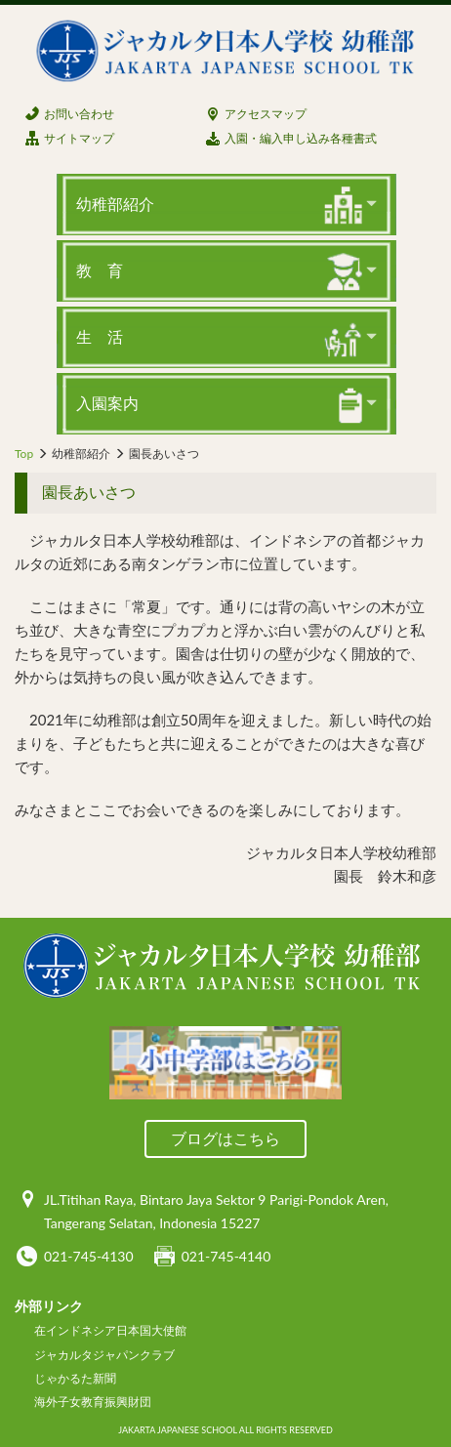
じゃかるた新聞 (75, 1378)
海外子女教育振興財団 (92, 1401)
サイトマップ (79, 138)
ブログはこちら (225, 1138)
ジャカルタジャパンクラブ (104, 1354)
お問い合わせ (79, 113)
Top (24, 453)
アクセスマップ (266, 113)
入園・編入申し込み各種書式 (301, 138)
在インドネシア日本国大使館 (110, 1330)
